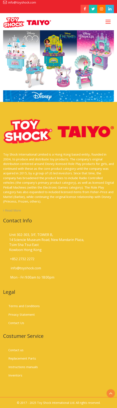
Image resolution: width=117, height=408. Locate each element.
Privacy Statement (21, 314)
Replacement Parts (22, 358)
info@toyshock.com (22, 2)
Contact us (16, 350)
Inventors (15, 375)
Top (111, 393)
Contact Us (16, 323)
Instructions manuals (23, 367)
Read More (12, 210)
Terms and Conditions (24, 306)
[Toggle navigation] (108, 22)
